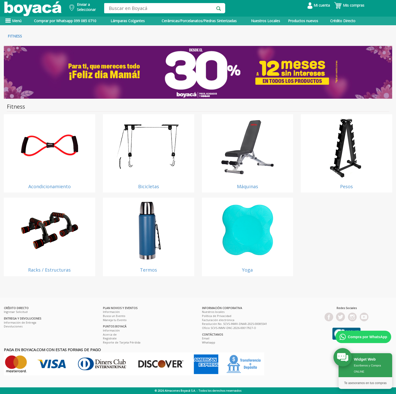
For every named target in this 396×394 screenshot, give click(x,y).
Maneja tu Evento (115, 320)
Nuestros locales (213, 312)
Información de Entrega (20, 322)
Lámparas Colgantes (128, 20)
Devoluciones (13, 326)
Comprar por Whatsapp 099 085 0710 (65, 20)
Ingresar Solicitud (16, 312)
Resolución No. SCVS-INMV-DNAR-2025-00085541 (234, 324)
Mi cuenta (318, 5)
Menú (13, 20)
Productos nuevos (303, 20)
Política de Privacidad (216, 316)
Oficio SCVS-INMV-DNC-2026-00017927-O (229, 328)
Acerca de (110, 334)
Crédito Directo (342, 20)
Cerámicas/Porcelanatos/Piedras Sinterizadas (199, 20)
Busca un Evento (114, 316)
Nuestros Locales (265, 20)
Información (111, 312)
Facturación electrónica (218, 320)
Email (205, 338)
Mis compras (349, 5)
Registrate (110, 338)
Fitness (15, 36)
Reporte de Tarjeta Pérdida (121, 342)
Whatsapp (208, 342)
